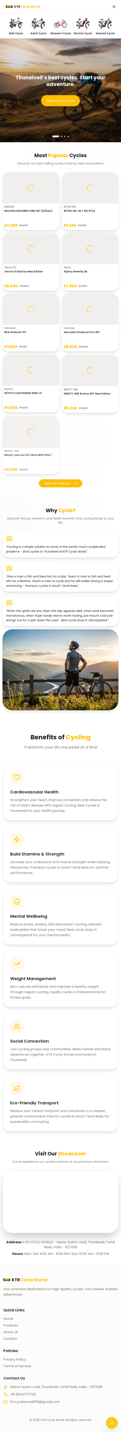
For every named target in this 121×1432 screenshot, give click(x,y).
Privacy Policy (14, 1359)
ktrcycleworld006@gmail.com (35, 1401)
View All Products (60, 485)
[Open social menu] (112, 1423)
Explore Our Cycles (60, 101)
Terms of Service (17, 1366)
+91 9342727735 (23, 1394)
